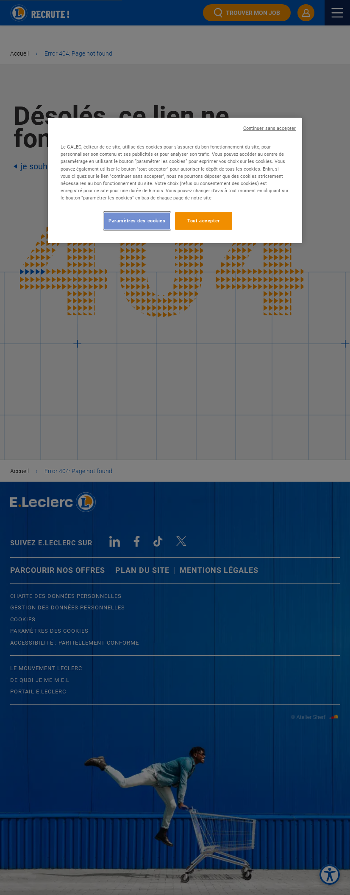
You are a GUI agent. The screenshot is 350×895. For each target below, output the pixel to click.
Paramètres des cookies (137, 221)
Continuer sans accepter (269, 128)
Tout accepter (203, 221)
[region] (175, 180)
